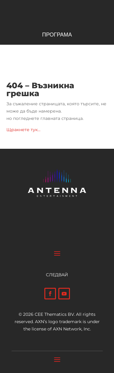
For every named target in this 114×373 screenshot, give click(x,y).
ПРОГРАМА (57, 35)
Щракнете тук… (23, 129)
